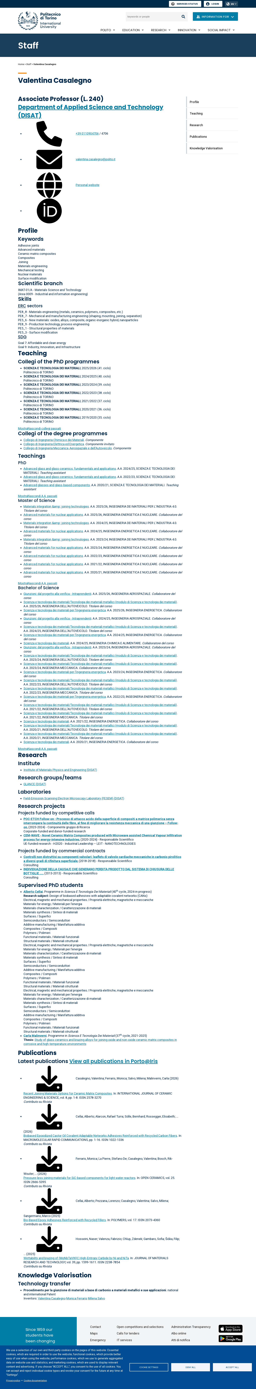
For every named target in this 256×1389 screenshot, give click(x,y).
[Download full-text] (49, 1078)
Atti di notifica (180, 1340)
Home (21, 64)
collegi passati (39, 428)
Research (158, 30)
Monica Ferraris (76, 1298)
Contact (95, 1327)
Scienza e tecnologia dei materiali (46, 643)
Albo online (178, 1333)
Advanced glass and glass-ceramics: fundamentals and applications (70, 468)
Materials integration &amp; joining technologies (56, 506)
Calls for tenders (128, 1333)
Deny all (191, 1367)
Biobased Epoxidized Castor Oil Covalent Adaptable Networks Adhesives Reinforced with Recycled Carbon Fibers (100, 1135)
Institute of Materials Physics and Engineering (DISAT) (60, 770)
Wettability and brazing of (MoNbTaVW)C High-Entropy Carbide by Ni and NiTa (76, 1258)
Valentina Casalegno (52, 1298)
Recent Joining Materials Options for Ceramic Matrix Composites (68, 1093)
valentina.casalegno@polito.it (95, 159)
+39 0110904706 (87, 133)
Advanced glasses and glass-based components (57, 485)
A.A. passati (37, 496)
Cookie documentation (35, 1380)
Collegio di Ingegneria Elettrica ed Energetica (54, 444)
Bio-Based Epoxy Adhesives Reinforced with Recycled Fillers (65, 1220)
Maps (94, 1333)
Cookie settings (148, 1367)
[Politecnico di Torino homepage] (39, 20)
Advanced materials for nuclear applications (53, 515)
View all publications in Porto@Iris (113, 1061)
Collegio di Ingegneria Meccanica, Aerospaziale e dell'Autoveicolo (68, 448)
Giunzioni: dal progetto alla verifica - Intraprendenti (57, 594)
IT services (124, 1340)
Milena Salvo (96, 1298)
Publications (37, 1053)
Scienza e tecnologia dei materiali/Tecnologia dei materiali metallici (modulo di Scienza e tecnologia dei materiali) (100, 602)
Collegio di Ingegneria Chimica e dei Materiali (54, 440)
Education (131, 30)
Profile (28, 230)
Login (215, 3)
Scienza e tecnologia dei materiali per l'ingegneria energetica (65, 610)
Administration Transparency (191, 1327)
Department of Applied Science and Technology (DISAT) (90, 111)
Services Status (184, 3)
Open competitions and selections (140, 1327)
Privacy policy (13, 1380)
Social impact (219, 30)
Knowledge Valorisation (55, 1275)
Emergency (98, 1340)
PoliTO (106, 30)
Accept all (232, 1367)
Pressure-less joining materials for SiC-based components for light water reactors (79, 1178)
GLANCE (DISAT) (35, 784)
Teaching (32, 353)
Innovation (187, 30)
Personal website (87, 185)
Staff (28, 64)
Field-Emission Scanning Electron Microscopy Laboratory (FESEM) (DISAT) (74, 798)
